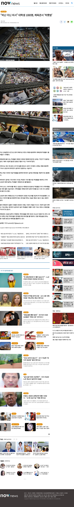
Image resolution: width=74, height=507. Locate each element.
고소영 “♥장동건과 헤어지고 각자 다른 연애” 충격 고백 (27, 474)
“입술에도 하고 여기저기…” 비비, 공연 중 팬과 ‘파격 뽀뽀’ (10, 474)
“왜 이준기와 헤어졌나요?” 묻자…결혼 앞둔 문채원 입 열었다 (10, 467)
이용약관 (33, 493)
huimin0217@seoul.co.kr (15, 223)
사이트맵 (65, 493)
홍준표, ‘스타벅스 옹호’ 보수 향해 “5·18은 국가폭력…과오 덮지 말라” (40, 454)
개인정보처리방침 (39, 493)
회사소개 (29, 493)
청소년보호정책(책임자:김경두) (49, 493)
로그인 (25, 493)
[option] (24, 449)
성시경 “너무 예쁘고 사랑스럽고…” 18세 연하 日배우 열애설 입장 (45, 467)
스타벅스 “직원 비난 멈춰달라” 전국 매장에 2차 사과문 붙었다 (23, 454)
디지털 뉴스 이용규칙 (59, 493)
